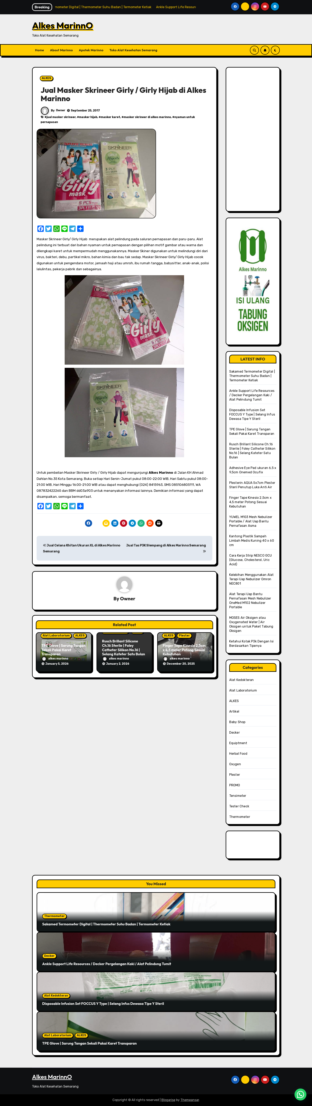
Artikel (234, 711)
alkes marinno (55, 658)
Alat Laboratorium (56, 635)
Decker (234, 732)
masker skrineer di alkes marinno (147, 117)
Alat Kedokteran (241, 680)
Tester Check (239, 806)
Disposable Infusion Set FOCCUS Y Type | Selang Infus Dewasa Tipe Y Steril (252, 414)
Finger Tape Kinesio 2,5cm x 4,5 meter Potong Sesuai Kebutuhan (184, 649)
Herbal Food (238, 753)
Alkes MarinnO (62, 25)
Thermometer (239, 817)
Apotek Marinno (91, 50)
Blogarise (168, 1100)
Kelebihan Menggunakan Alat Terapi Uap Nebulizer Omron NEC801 (251, 579)
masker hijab (88, 117)
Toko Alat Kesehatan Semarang (133, 50)
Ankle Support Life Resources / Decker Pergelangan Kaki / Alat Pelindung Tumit (252, 395)
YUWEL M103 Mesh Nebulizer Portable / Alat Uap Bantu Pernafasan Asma (250, 521)
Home (39, 50)
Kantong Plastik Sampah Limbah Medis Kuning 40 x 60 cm (251, 540)
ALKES (46, 78)
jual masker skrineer (61, 117)
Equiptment (238, 743)
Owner (60, 110)
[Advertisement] (253, 141)
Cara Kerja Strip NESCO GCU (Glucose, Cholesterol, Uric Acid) (250, 560)
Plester (184, 635)
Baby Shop (237, 722)
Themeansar (189, 1100)
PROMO (234, 785)
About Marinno (61, 50)
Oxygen (235, 764)
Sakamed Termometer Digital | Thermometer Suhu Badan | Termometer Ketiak (252, 376)
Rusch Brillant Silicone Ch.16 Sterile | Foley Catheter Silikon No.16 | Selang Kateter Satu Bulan (123, 648)
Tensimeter (237, 796)
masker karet (110, 117)
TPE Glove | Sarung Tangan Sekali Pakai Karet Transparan (63, 649)
